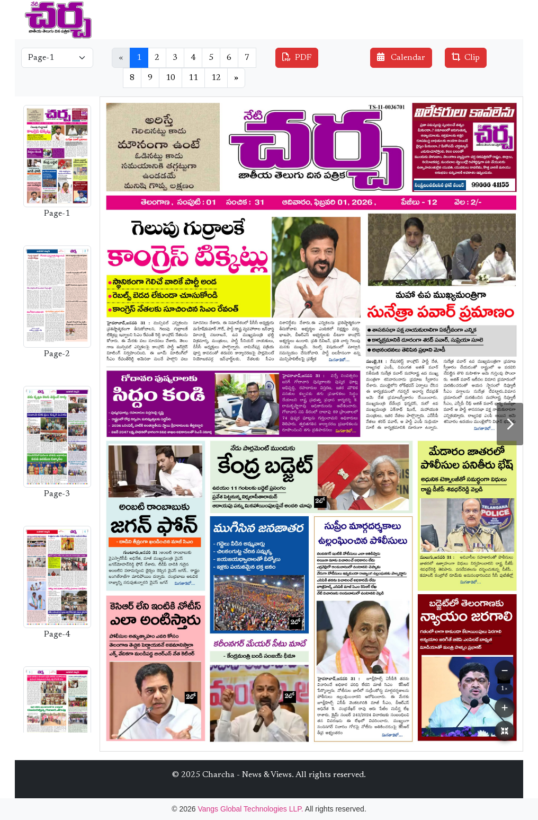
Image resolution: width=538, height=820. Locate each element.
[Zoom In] (505, 708)
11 (193, 78)
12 (216, 78)
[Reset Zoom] (505, 731)
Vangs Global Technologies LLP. (251, 809)
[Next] (236, 78)
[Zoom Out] (505, 670)
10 (170, 78)
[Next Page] (510, 424)
